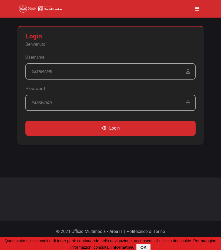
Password (35, 88)
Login (111, 128)
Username (35, 57)
